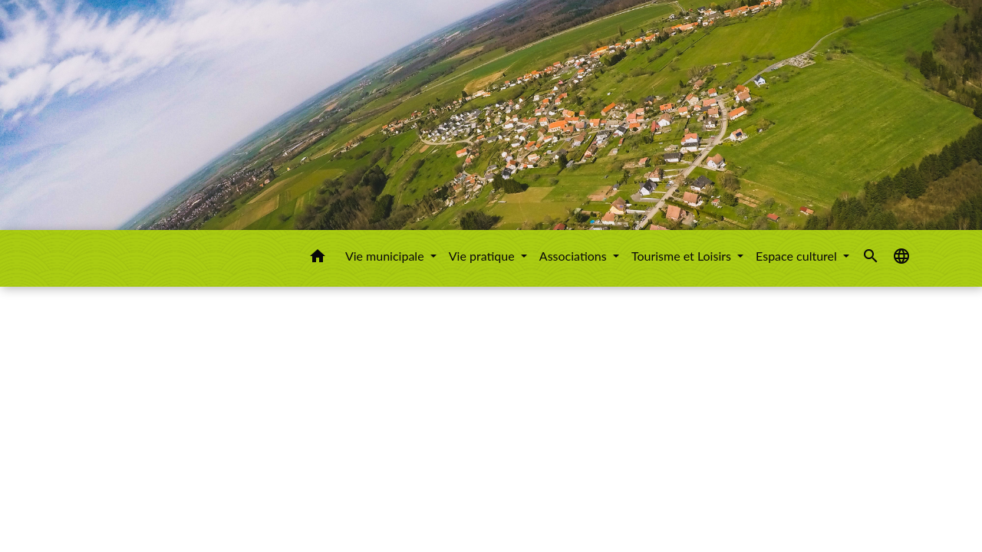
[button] (317, 258)
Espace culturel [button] (798, 255)
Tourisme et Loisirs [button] (682, 255)
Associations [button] (574, 255)
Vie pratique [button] (483, 255)
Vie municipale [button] (386, 255)
